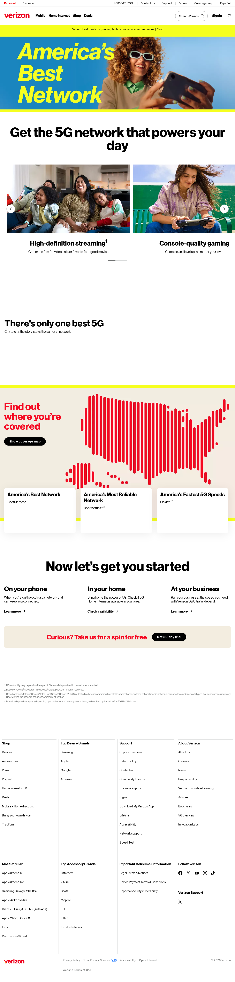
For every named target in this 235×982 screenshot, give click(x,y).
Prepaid (7, 779)
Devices (7, 752)
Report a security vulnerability (139, 891)
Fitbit (64, 918)
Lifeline (124, 815)
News (182, 770)
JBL (63, 909)
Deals (6, 797)
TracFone (8, 824)
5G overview (186, 815)
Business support (131, 788)
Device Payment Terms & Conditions (143, 882)
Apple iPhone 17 (12, 873)
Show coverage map (25, 441)
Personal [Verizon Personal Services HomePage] (9, 3)
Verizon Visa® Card (14, 936)
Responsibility (187, 779)
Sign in (124, 797)
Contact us (148, 3)
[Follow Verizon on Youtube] (197, 873)
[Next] (224, 209)
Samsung (67, 752)
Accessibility (128, 824)
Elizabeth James (71, 927)
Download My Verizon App (137, 806)
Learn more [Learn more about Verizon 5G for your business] (179, 611)
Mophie (66, 900)
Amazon (66, 779)
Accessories (10, 761)
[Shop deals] (160, 29)
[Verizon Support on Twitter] (180, 902)
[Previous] (10, 209)
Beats (64, 891)
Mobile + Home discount (17, 806)
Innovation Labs (188, 824)
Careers (183, 761)
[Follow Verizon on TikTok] (213, 873)
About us (184, 752)
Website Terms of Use (77, 970)
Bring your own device (16, 815)
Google (65, 770)
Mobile (40, 15)
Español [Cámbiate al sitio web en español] (225, 3)
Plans (5, 770)
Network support (131, 833)
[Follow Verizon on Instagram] (205, 873)
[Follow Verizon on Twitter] (189, 873)
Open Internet (148, 960)
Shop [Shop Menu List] (77, 15)
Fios (5, 927)
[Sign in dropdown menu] (217, 15)
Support (167, 3)
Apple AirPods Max (14, 900)
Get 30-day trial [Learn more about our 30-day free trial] (169, 637)
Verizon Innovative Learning (196, 788)
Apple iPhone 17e (13, 882)
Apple (65, 761)
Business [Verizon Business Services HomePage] (28, 3)
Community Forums (132, 779)
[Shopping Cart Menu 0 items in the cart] (228, 15)
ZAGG (65, 882)
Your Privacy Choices (100, 960)
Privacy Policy (71, 960)
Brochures (185, 806)
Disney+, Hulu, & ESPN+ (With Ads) (24, 909)
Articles (183, 797)
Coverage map (203, 3)
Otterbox (67, 873)
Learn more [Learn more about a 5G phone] (12, 611)
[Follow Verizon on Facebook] (180, 873)
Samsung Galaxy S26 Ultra (19, 891)
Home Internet (59, 15)
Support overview (131, 752)
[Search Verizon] (191, 16)
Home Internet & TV (14, 788)
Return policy (128, 761)
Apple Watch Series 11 (16, 918)
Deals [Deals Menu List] (88, 15)
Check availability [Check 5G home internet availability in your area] (101, 611)
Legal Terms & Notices (134, 873)
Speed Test (127, 842)
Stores (183, 3)
